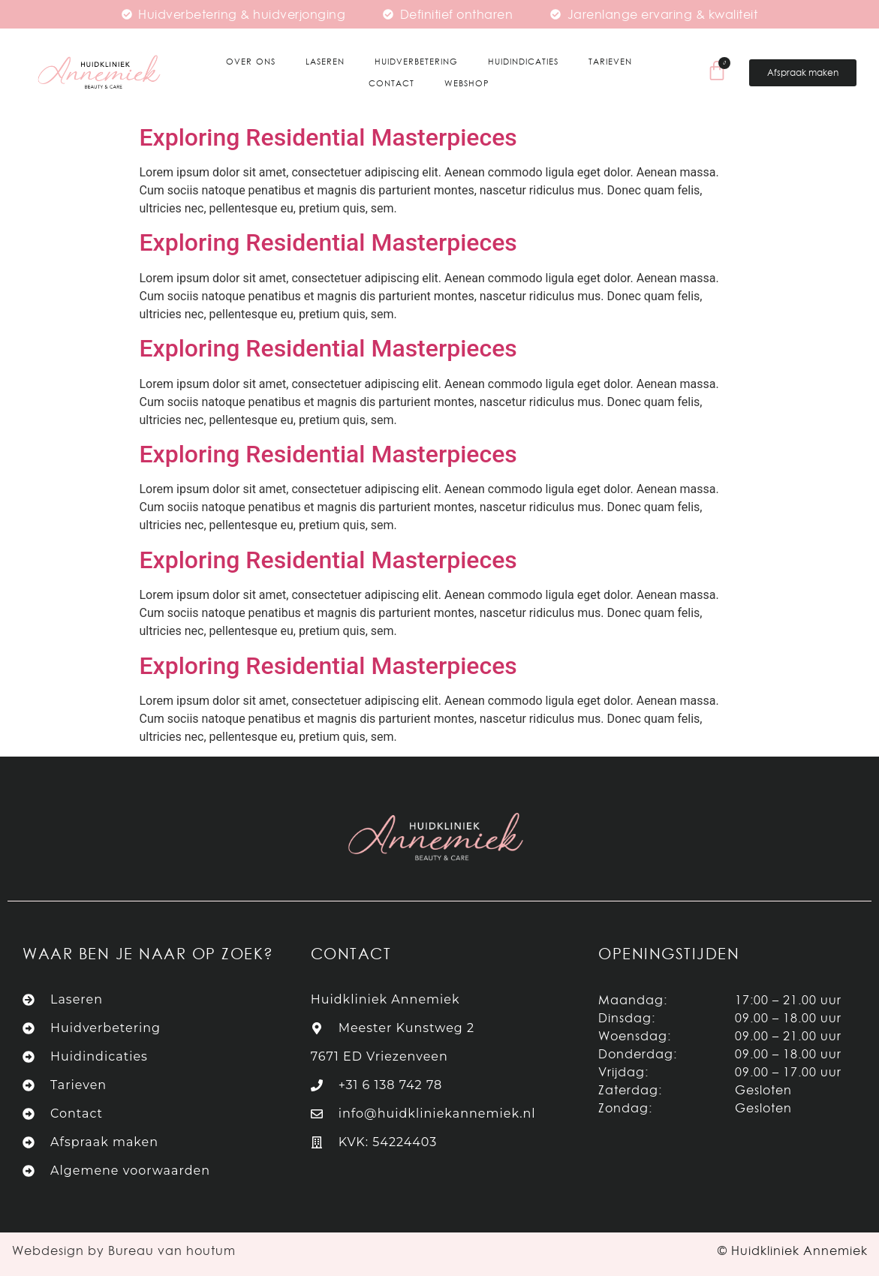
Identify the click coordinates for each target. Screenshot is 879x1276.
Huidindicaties (523, 62)
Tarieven (610, 62)
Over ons (250, 62)
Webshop (466, 83)
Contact (391, 83)
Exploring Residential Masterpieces (328, 137)
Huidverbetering (416, 62)
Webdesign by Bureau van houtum (124, 1250)
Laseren (325, 62)
